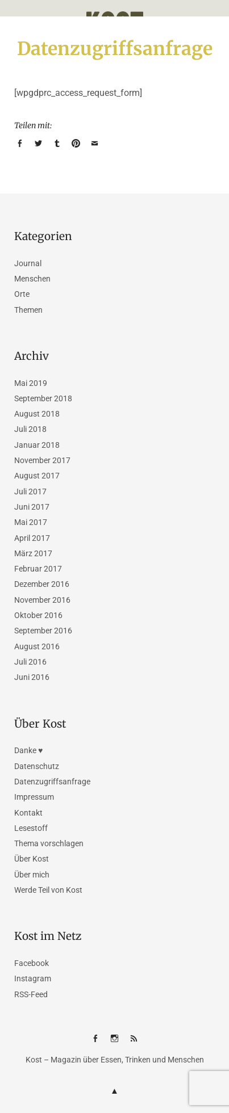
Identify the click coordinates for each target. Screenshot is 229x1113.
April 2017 (32, 538)
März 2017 (33, 553)
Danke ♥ (28, 750)
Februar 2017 (38, 568)
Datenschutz (36, 766)
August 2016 (37, 646)
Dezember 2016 (41, 584)
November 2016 (42, 599)
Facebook (31, 963)
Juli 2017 (30, 491)
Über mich (31, 874)
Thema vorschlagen (49, 843)
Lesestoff (31, 828)
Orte (22, 294)
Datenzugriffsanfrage (52, 781)
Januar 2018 (37, 445)
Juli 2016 (30, 661)
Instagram (32, 978)
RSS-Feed (31, 994)
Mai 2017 (30, 522)
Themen (28, 309)
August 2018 (37, 413)
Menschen (32, 278)
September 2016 (43, 630)
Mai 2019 (30, 383)
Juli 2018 (30, 429)
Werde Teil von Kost (48, 889)
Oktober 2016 (38, 615)
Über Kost (31, 858)
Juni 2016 (31, 677)
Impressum (34, 796)
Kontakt (28, 812)
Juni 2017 (31, 506)
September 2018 (43, 398)
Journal (27, 263)
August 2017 (37, 475)
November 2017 (42, 460)
